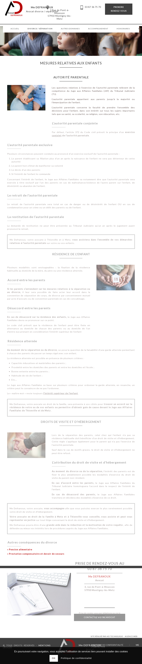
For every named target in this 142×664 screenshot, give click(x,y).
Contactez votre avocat (99, 612)
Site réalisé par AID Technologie (107, 636)
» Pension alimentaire (19, 549)
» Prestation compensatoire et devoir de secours (35, 553)
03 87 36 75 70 (99, 555)
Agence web (131, 636)
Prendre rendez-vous (119, 9)
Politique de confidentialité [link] (107, 645)
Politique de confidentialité (76, 658)
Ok (53, 658)
